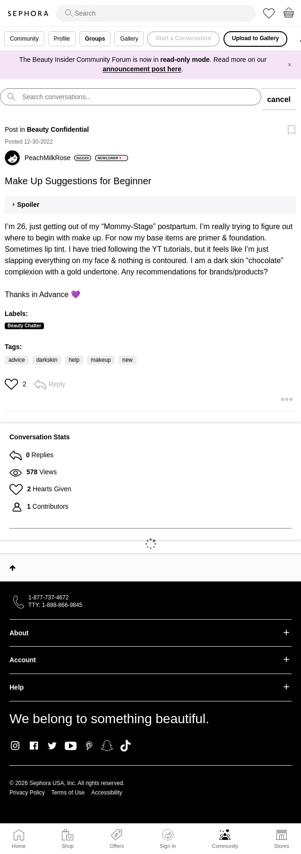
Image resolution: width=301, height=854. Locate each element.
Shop (67, 846)
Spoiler (28, 204)
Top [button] (12, 567)
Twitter (52, 745)
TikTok (125, 745)
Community (225, 846)
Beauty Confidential (58, 129)
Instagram (15, 745)
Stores (281, 846)
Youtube (71, 746)
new (127, 360)
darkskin (47, 360)
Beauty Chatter (24, 325)
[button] (12, 384)
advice (17, 360)
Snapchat (107, 745)
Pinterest (89, 745)
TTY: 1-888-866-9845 (55, 605)
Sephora (28, 13)
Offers (117, 846)
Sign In (168, 839)
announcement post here (142, 69)
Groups (95, 38)
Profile (62, 38)
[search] (156, 13)
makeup (101, 360)
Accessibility (106, 792)
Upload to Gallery (255, 38)
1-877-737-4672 (48, 597)
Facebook (34, 745)
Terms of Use (68, 792)
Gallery (129, 38)
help (74, 360)
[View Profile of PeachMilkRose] (58, 158)
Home (19, 846)
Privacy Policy (27, 792)
